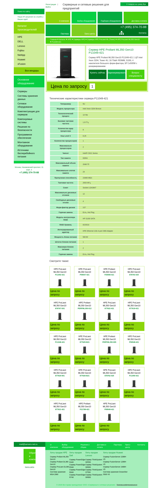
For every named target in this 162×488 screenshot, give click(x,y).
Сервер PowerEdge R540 (77, 466)
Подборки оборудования (111, 21)
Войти (48, 7)
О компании (64, 21)
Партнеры (65, 34)
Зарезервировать (117, 72)
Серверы (22, 98)
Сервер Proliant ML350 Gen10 (59, 458)
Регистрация (51, 4)
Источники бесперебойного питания (26, 160)
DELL (20, 48)
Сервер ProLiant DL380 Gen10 (59, 468)
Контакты (142, 33)
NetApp (21, 62)
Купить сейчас (97, 72)
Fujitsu (21, 57)
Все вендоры (32, 77)
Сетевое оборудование (25, 112)
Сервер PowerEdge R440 (77, 461)
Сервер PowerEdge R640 (77, 471)
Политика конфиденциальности (127, 484)
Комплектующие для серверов (28, 120)
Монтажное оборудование (25, 151)
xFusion (22, 71)
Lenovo (21, 52)
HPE (20, 44)
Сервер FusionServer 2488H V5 (114, 468)
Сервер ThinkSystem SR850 (93, 476)
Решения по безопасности (25, 135)
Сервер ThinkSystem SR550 (93, 461)
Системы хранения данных (28, 104)
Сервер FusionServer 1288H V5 (114, 463)
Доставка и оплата (139, 21)
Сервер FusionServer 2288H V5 (114, 458)
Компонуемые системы (25, 127)
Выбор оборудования (86, 21)
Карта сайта (29, 467)
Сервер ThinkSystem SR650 (93, 466)
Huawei (21, 66)
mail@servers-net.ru (28, 444)
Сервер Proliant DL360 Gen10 (59, 463)
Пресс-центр (90, 34)
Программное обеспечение (25, 143)
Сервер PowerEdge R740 (77, 476)
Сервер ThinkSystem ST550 (93, 471)
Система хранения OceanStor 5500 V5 (115, 473)
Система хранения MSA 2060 (57, 473)
